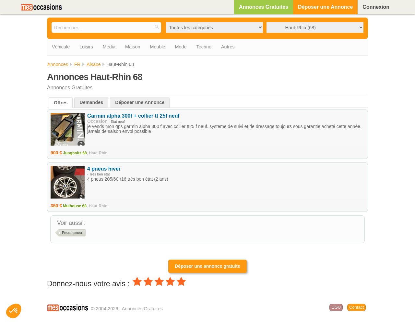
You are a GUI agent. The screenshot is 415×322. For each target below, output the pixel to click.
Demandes (91, 102)
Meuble (157, 46)
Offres (60, 102)
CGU (336, 307)
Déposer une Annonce (325, 7)
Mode (181, 46)
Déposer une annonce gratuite (207, 266)
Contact (356, 307)
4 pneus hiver (104, 169)
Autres (228, 46)
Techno (203, 46)
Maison (132, 46)
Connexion (375, 7)
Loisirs (86, 46)
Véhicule (61, 46)
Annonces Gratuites (263, 7)
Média (109, 46)
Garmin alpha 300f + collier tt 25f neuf (133, 116)
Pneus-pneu (72, 233)
